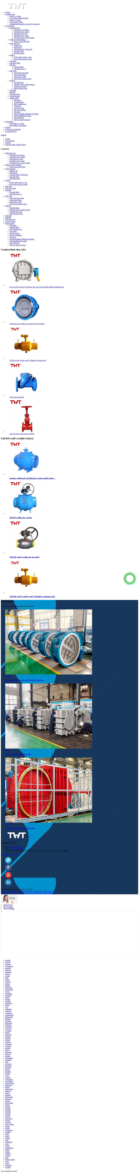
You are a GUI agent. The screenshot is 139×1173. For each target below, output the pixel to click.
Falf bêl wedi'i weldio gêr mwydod (24, 557)
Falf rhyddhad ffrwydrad (22, 116)
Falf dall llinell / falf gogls (23, 49)
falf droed (17, 100)
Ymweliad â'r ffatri (16, 22)
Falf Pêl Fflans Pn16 (50, 893)
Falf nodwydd (19, 118)
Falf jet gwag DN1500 (22, 42)
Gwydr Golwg (19, 108)
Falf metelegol (15, 43)
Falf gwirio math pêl (17, 397)
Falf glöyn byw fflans (21, 30)
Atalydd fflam (19, 102)
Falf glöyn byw (15, 28)
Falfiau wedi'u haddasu (18, 40)
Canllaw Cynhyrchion (8, 891)
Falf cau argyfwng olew (22, 120)
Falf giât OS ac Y (20, 69)
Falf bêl (12, 81)
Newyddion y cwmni (17, 124)
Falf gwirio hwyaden (21, 73)
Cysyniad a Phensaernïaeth (19, 18)
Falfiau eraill (14, 98)
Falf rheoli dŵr (15, 94)
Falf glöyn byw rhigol (21, 32)
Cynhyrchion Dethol (25, 891)
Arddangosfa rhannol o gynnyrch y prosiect (25, 24)
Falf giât (12, 65)
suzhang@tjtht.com (17, 849)
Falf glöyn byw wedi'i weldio (24, 38)
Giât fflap (13, 61)
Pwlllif (12, 55)
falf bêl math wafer (20, 88)
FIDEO (7, 127)
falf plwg (17, 112)
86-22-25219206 (15, 847)
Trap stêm (17, 106)
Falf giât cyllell (15, 63)
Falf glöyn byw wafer (21, 36)
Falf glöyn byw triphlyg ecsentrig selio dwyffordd (27, 324)
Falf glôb (13, 90)
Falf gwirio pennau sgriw (22, 79)
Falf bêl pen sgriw (20, 86)
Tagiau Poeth (37, 891)
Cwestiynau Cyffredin (13, 129)
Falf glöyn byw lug (20, 34)
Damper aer (18, 45)
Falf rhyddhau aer (20, 104)
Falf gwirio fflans (20, 75)
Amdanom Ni (10, 14)
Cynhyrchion (9, 26)
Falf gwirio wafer (20, 77)
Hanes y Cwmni (15, 20)
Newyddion (9, 122)
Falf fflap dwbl (19, 53)
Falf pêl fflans (19, 83)
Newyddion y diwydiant (18, 125)
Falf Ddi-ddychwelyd (22, 893)
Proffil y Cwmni (15, 16)
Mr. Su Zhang (8, 907)
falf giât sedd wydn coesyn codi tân (22, 434)
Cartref (7, 12)
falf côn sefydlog (20, 110)
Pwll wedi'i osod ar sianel (23, 59)
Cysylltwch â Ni (11, 131)
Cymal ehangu (15, 96)
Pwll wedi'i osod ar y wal (22, 57)
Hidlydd (12, 92)
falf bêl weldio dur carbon (21, 518)
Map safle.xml (49, 891)
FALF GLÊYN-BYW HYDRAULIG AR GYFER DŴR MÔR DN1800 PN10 (37, 287)
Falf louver (18, 47)
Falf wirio (13, 71)
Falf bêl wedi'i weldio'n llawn (24, 84)
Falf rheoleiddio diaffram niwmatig (26, 114)
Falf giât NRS (19, 67)
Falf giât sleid (18, 51)
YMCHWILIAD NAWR (9, 854)
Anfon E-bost (8, 905)
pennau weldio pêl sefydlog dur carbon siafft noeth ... (32, 478)
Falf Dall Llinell (36, 893)
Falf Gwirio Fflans (7, 893)
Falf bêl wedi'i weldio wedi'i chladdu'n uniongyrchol (28, 360)
